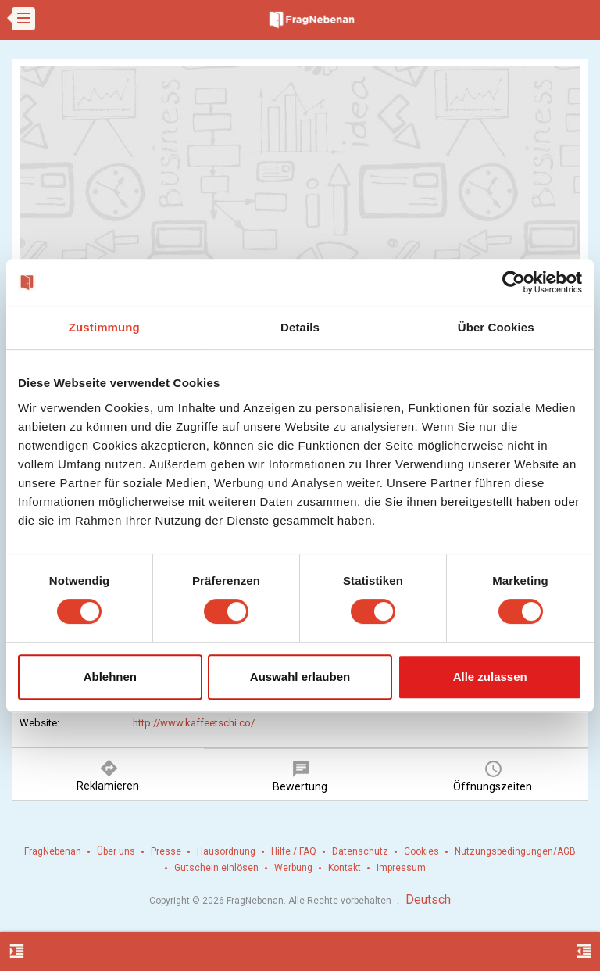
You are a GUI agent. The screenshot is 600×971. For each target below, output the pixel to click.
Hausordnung (226, 851)
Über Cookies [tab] (496, 327)
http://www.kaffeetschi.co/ (194, 723)
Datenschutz (360, 851)
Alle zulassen (490, 676)
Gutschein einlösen (216, 867)
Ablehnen (110, 676)
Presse (166, 851)
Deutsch (428, 899)
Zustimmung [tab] (104, 327)
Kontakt (344, 867)
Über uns (116, 851)
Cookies (421, 851)
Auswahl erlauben (300, 676)
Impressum (401, 867)
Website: (39, 723)
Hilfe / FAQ (293, 851)
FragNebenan (52, 851)
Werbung (293, 867)
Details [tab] (300, 327)
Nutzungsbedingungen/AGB (515, 851)
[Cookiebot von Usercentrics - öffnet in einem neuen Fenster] (513, 282)
